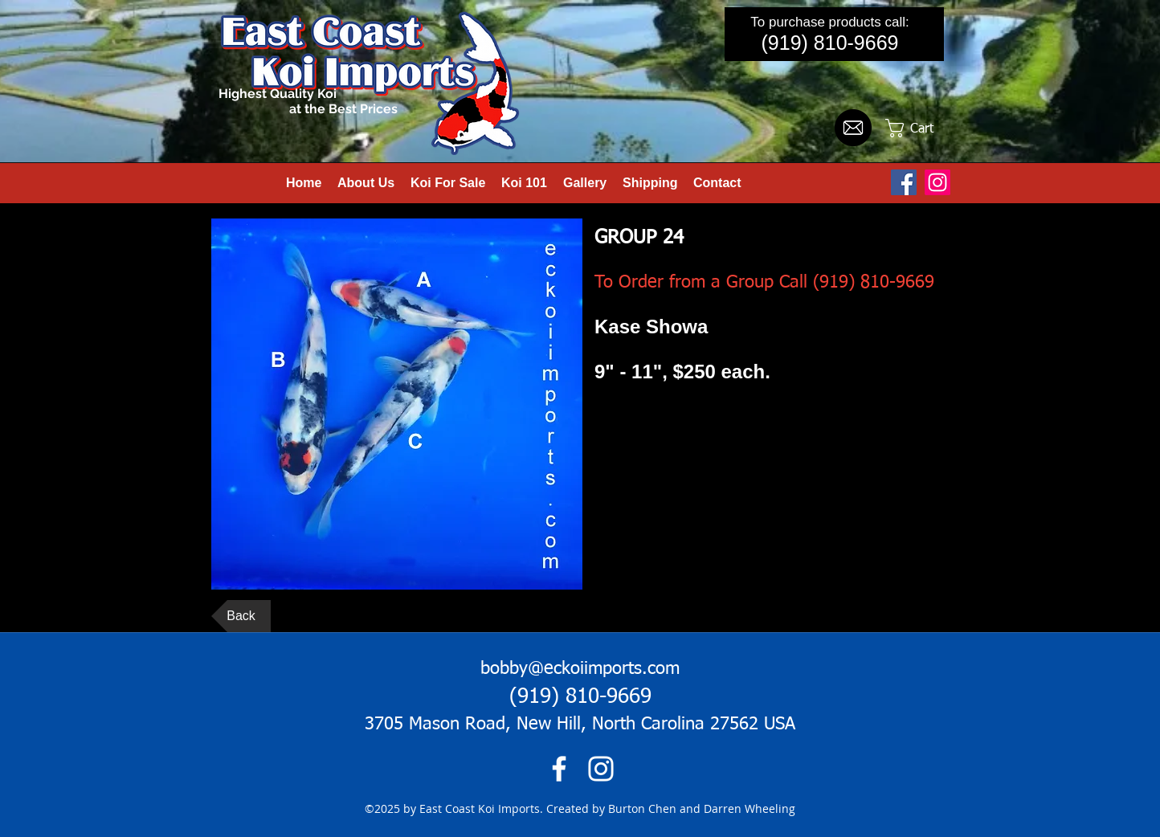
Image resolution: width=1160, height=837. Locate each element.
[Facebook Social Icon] (904, 182)
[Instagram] (937, 182)
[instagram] (601, 769)
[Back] (241, 616)
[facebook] (559, 769)
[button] (921, 128)
